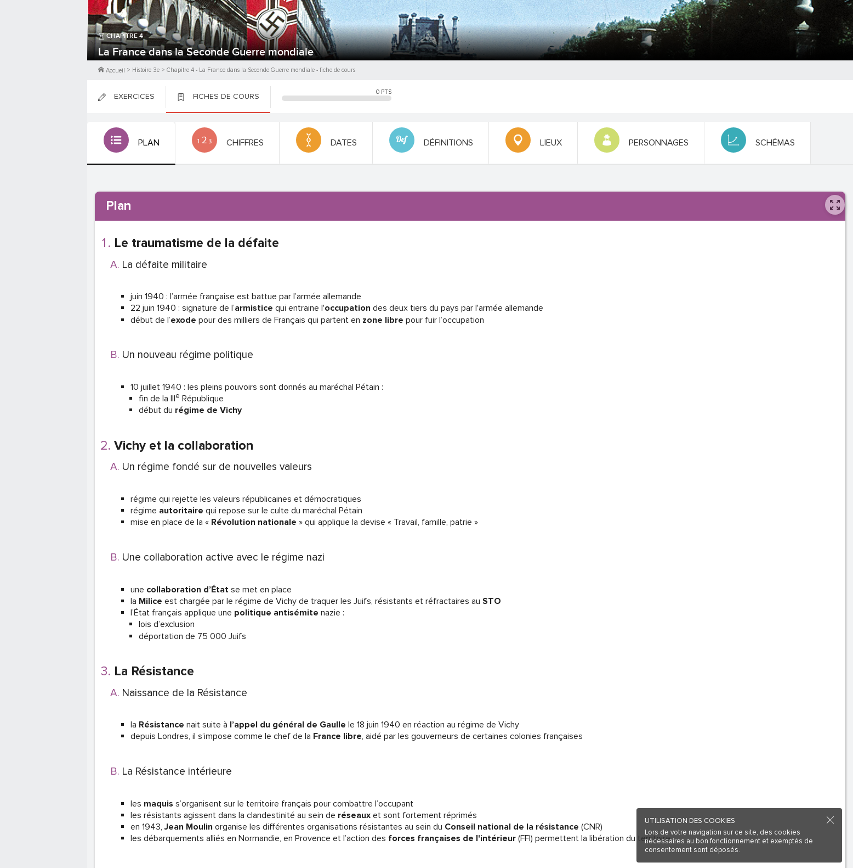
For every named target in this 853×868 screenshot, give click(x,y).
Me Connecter (43, 66)
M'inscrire (43, 50)
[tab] (130, 143)
